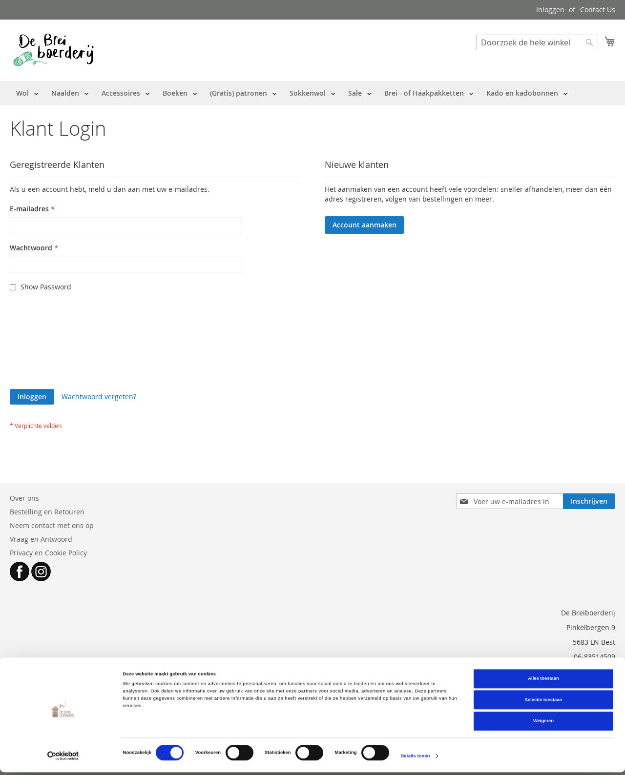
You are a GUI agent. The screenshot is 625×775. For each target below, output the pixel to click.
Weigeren (543, 723)
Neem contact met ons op (52, 525)
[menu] (292, 93)
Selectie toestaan (543, 702)
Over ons (24, 498)
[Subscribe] (589, 501)
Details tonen (415, 758)
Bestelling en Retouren (47, 511)
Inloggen (550, 9)
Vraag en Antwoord (41, 539)
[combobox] (537, 42)
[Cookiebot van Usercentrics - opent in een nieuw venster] (63, 758)
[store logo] (53, 50)
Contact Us (597, 9)
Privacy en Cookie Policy (48, 552)
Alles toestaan (543, 681)
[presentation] (50, 337)
